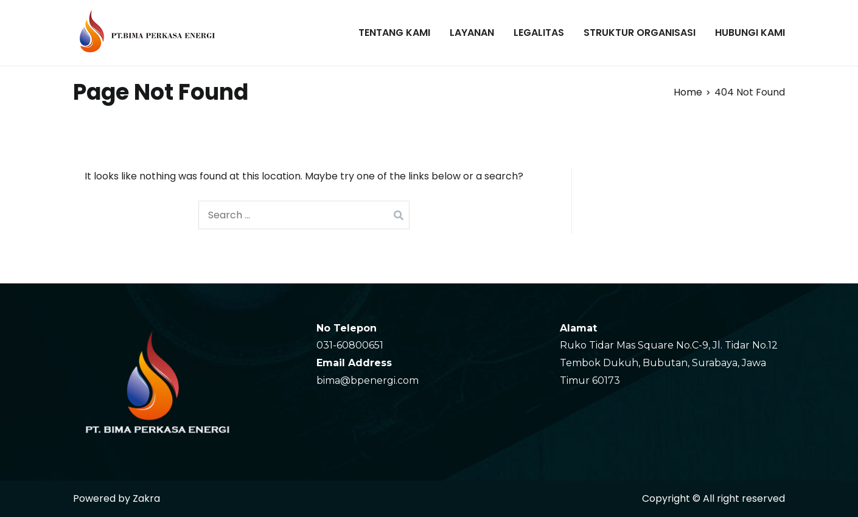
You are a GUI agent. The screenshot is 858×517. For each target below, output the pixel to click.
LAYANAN (472, 33)
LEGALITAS (539, 33)
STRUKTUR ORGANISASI (640, 33)
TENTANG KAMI (394, 33)
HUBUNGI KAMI (750, 33)
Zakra (146, 498)
